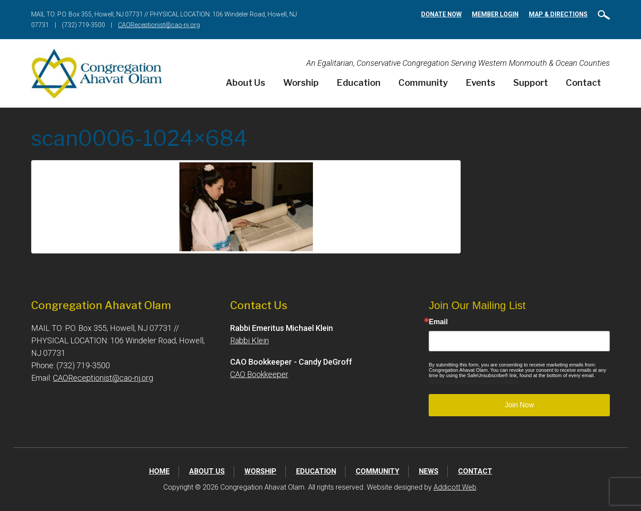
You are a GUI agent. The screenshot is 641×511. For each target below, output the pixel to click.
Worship (301, 82)
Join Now (519, 405)
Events (480, 82)
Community (423, 82)
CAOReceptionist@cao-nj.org (159, 24)
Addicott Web (455, 487)
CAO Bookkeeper (259, 374)
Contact (583, 82)
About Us (245, 82)
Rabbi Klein (249, 340)
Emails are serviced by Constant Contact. (474, 380)
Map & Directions (558, 14)
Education (359, 82)
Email (438, 322)
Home (159, 471)
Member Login (495, 14)
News (428, 471)
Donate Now (441, 14)
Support (530, 82)
